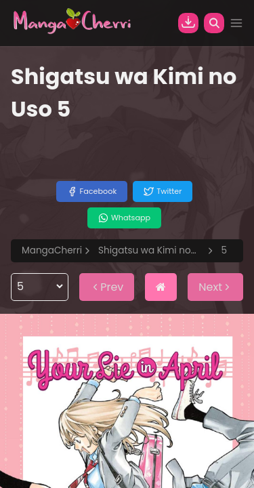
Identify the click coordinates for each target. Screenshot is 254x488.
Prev (106, 287)
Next (215, 287)
